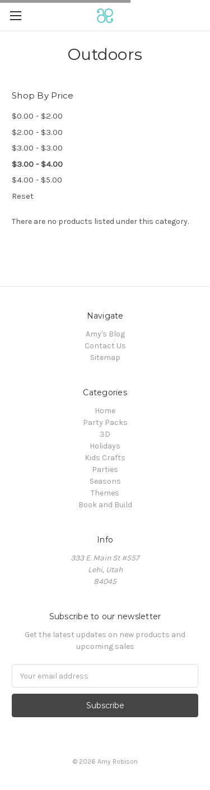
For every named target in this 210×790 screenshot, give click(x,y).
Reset (23, 196)
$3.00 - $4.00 (37, 164)
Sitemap (105, 357)
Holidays (105, 446)
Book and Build (105, 504)
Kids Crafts (105, 457)
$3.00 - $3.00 (37, 148)
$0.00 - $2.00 (37, 116)
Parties (105, 469)
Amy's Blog (105, 334)
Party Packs (105, 422)
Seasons (105, 481)
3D (105, 434)
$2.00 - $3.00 (37, 132)
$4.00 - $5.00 (37, 180)
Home (105, 410)
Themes (105, 493)
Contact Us (105, 345)
